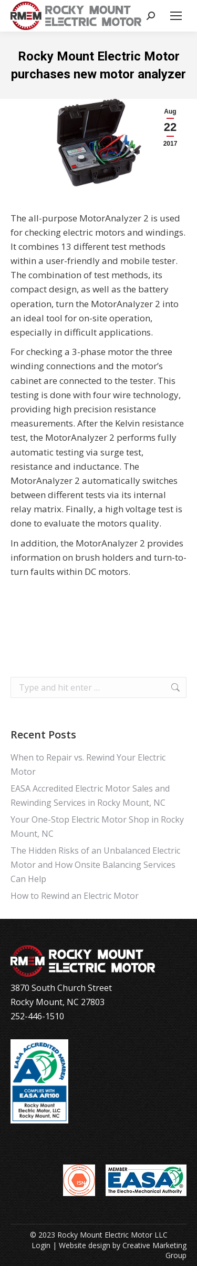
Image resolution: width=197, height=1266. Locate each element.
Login (41, 1245)
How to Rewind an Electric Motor (75, 896)
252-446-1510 (37, 1016)
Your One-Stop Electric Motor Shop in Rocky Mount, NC (97, 826)
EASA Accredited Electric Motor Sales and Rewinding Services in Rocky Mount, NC (90, 795)
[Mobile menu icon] (175, 15)
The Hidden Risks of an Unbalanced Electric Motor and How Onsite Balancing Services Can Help (95, 865)
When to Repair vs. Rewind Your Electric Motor (88, 764)
